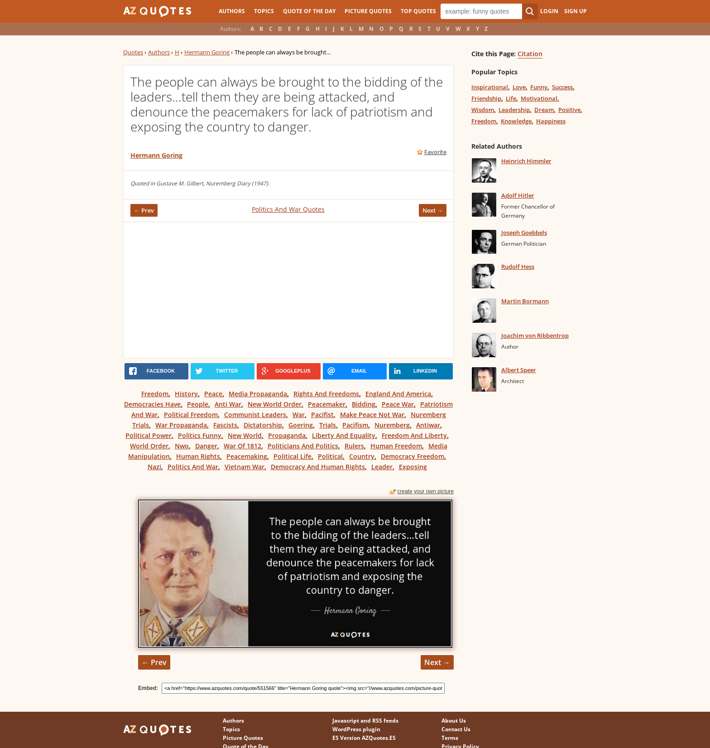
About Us (453, 720)
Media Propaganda (258, 393)
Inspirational (489, 87)
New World (245, 435)
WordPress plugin (356, 729)
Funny (538, 87)
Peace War (398, 404)
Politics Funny (199, 435)
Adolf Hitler (517, 195)
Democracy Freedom (412, 456)
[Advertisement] (288, 290)
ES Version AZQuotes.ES (364, 738)
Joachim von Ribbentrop (535, 335)
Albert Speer (518, 370)
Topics (264, 11)
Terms (449, 738)
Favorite (435, 152)
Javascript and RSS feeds (365, 720)
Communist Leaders (255, 414)
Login (549, 11)
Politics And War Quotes (288, 209)
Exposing (413, 466)
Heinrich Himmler (526, 161)
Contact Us (455, 729)
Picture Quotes (368, 11)
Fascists (225, 425)
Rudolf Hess (517, 266)
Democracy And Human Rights (318, 466)
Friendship (486, 98)
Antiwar (428, 425)
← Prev (144, 210)
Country (361, 456)
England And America (398, 393)
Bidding (363, 404)
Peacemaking (246, 456)
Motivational (539, 98)
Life (511, 98)
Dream (544, 110)
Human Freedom (396, 446)
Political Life (292, 456)
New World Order (275, 404)
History (186, 393)
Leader (382, 466)
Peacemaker (326, 404)
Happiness (551, 121)
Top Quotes (418, 11)
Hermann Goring (207, 52)
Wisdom (482, 110)
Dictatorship (263, 425)
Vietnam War (244, 466)
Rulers (354, 446)
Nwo (182, 446)
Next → (432, 210)
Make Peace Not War (372, 414)
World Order (149, 446)
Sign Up (575, 11)
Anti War (228, 404)
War (299, 414)
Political (330, 456)
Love (519, 87)
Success (562, 87)
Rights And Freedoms (326, 393)
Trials (327, 425)
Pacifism (355, 425)
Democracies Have (152, 404)
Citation (530, 53)
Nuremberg (392, 425)
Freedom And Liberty (414, 435)
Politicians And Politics (303, 446)
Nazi (154, 466)
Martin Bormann (525, 301)
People (197, 404)
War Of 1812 (242, 446)
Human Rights (198, 456)
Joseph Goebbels (524, 232)
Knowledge (516, 121)
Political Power (148, 435)
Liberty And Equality (343, 435)
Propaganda (287, 435)
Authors (232, 11)
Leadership (514, 110)
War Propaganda (181, 425)
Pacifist (322, 414)
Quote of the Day (309, 11)
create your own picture (425, 491)
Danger (206, 446)
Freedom (154, 393)
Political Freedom (191, 414)
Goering (300, 425)
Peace (213, 393)
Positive (569, 110)
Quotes (133, 52)
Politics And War (193, 466)
